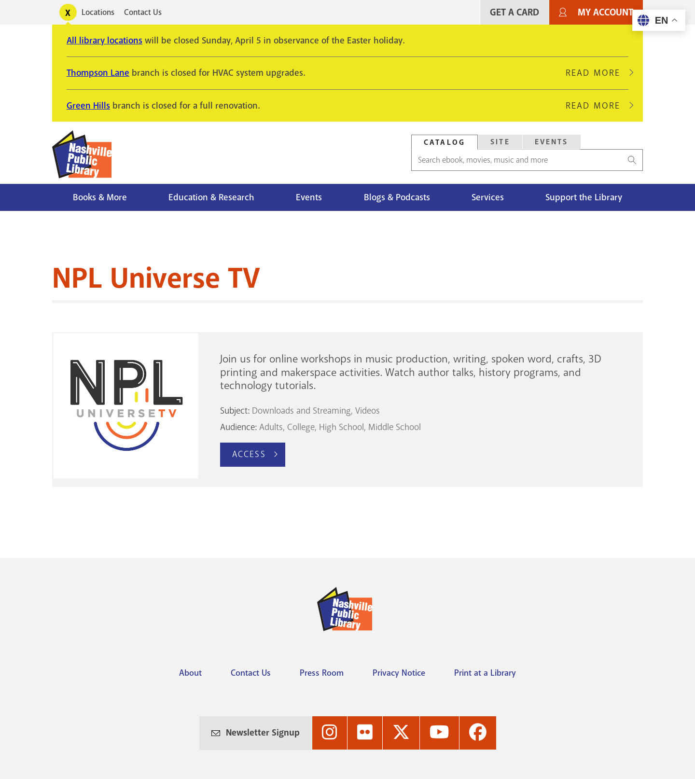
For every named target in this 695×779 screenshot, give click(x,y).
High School (341, 427)
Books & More (100, 197)
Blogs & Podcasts (397, 197)
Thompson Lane (98, 73)
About (190, 673)
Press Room (322, 673)
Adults (271, 427)
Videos (367, 411)
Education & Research (211, 197)
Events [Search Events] (552, 142)
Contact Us (143, 12)
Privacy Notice (399, 673)
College (301, 427)
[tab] (444, 142)
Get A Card (514, 12)
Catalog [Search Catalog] (444, 142)
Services (488, 197)
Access (249, 454)
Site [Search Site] (500, 142)
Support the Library (583, 197)
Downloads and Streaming (301, 411)
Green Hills (88, 105)
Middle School (394, 427)
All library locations (104, 40)
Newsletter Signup (263, 732)
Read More (597, 73)
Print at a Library (485, 673)
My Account (605, 12)
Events (309, 197)
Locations (98, 12)
